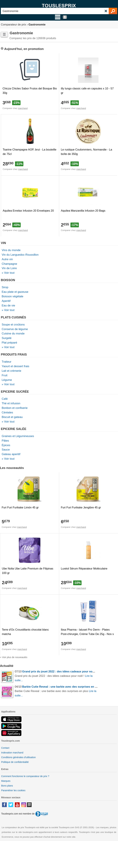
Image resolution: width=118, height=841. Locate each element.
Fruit (4, 375)
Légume (7, 380)
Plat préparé (9, 342)
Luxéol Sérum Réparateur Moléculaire (84, 568)
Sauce (6, 449)
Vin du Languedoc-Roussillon (20, 254)
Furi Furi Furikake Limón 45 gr (20, 507)
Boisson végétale (12, 296)
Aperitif (6, 301)
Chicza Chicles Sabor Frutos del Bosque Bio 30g (30, 90)
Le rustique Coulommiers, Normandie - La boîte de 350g (86, 151)
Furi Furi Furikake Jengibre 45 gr (81, 507)
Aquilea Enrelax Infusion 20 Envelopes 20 (28, 210)
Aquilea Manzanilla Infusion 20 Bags (83, 210)
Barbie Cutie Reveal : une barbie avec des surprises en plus (61, 686)
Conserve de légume (15, 329)
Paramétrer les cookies (13, 790)
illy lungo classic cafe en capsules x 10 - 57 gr (87, 90)
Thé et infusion (11, 403)
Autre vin (7, 259)
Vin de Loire (9, 268)
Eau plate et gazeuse (15, 291)
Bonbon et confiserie (15, 408)
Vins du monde (11, 250)
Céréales (7, 412)
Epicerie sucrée (15, 391)
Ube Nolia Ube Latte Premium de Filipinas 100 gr (27, 570)
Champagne (9, 263)
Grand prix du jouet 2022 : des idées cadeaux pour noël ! (59, 671)
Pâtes (5, 440)
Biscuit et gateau (12, 417)
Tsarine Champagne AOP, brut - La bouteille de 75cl (29, 151)
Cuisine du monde (13, 333)
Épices (6, 445)
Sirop (5, 287)
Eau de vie (8, 305)
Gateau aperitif (11, 454)
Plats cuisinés (13, 317)
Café (5, 398)
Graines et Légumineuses (18, 436)
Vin (3, 243)
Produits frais (14, 354)
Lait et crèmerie (11, 370)
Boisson (8, 280)
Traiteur (6, 361)
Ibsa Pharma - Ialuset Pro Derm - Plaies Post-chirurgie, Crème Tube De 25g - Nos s (87, 631)
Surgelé (6, 338)
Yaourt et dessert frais (15, 366)
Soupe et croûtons (13, 324)
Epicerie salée (13, 429)
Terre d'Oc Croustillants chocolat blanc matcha (25, 631)
